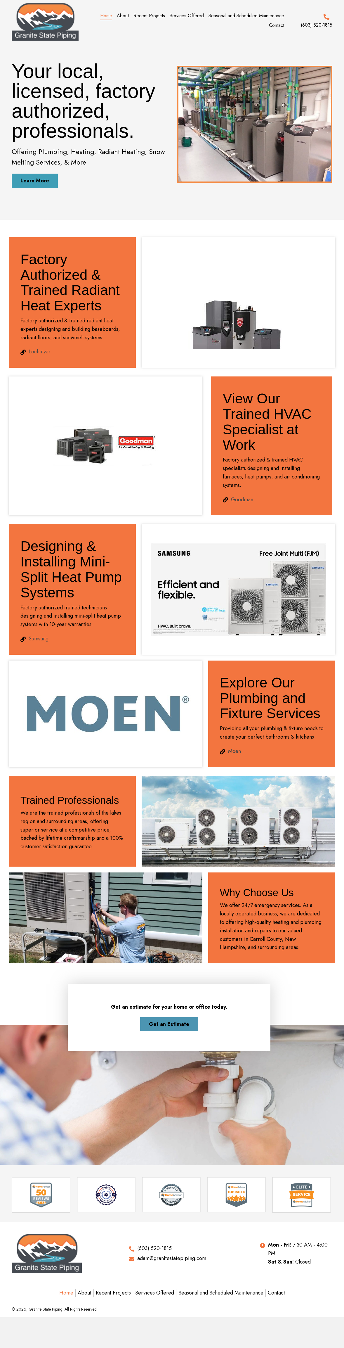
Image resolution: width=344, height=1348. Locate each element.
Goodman (242, 499)
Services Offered (154, 1293)
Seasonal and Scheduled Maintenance (220, 1293)
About (84, 1293)
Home (66, 1293)
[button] (35, 181)
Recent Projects (113, 1293)
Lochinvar (40, 351)
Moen (234, 751)
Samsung (38, 638)
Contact (276, 1293)
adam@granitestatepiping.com (171, 1258)
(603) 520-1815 (316, 25)
